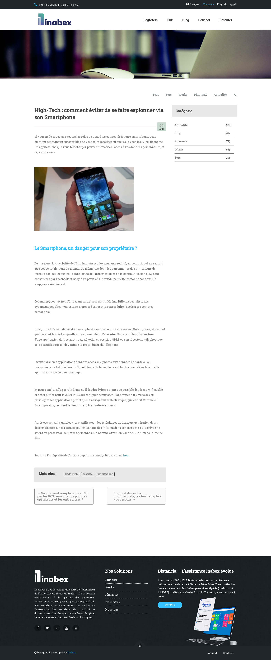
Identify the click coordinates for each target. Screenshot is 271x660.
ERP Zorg (111, 579)
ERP (170, 20)
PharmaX (200, 94)
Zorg (169, 94)
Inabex (71, 652)
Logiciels (150, 20)
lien (126, 455)
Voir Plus (169, 605)
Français (208, 4)
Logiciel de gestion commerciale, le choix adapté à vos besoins (137, 496)
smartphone (105, 474)
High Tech (71, 474)
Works (182, 94)
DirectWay (112, 602)
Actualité (220, 94)
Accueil (212, 653)
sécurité (88, 474)
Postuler (225, 20)
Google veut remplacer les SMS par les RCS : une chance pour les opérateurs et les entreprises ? (62, 496)
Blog (185, 20)
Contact (204, 20)
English (222, 4)
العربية (233, 4)
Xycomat (111, 609)
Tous (156, 94)
